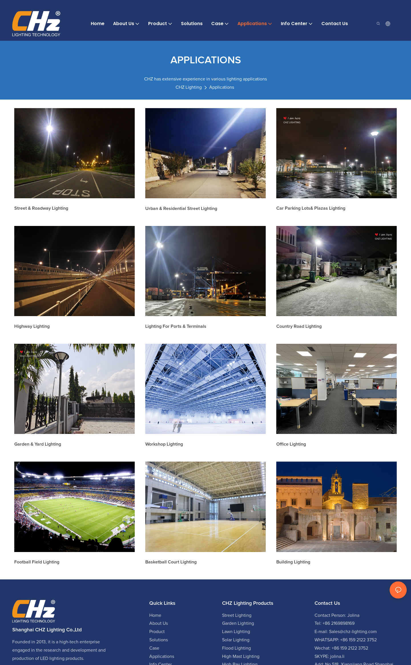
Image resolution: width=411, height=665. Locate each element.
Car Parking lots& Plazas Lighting (310, 208)
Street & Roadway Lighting (41, 208)
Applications (221, 87)
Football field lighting (36, 562)
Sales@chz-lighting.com (353, 631)
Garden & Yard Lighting (37, 444)
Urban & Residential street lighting (181, 208)
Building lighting (293, 562)
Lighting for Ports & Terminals (175, 326)
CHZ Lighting (189, 87)
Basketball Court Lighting (171, 562)
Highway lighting (32, 326)
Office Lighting (291, 444)
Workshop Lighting (164, 444)
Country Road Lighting (299, 326)
